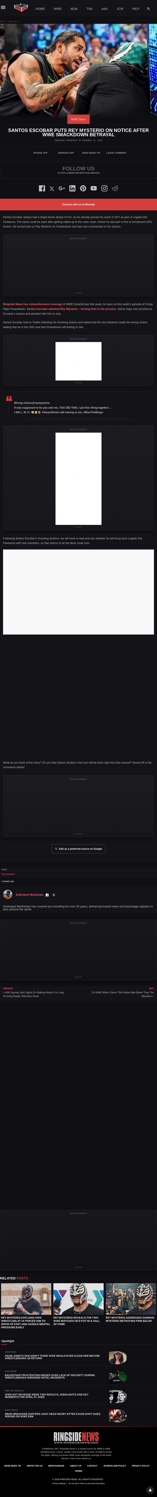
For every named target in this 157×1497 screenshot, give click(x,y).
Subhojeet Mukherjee (66, 140)
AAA (104, 8)
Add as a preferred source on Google (78, 848)
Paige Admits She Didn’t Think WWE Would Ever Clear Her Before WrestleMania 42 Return (52, 1357)
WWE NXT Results (14, 1391)
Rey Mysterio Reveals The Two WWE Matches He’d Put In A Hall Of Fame (76, 1321)
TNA (89, 8)
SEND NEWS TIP (91, 152)
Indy (136, 8)
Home (40, 8)
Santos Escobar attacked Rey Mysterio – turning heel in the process (71, 309)
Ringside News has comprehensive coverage (32, 304)
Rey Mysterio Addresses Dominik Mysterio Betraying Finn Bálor (130, 1319)
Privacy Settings (59, 1483)
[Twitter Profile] (54, 895)
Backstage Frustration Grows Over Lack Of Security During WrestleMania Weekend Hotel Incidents (50, 1376)
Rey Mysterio (8, 874)
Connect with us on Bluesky (78, 204)
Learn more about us (80, 1458)
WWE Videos (11, 1410)
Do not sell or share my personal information (87, 1483)
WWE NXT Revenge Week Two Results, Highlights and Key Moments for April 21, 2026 (46, 1396)
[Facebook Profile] (47, 895)
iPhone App (41, 152)
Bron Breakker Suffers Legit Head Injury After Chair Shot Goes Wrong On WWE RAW (52, 1415)
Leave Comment (116, 152)
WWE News (13, 21)
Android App (66, 152)
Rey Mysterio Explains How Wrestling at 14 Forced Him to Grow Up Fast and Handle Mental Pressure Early (25, 1322)
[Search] (147, 8)
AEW (74, 8)
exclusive (64, 1455)
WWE (57, 8)
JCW (120, 8)
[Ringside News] (76, 1444)
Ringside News (67, 1448)
